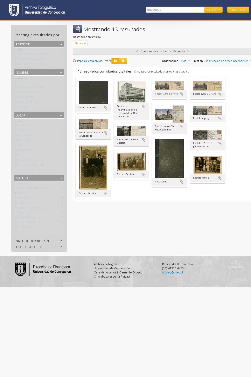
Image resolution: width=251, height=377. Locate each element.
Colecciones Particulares (30, 60)
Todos (19, 50)
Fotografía (21, 198)
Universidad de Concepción (32, 218)
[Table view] (123, 61)
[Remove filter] (85, 43)
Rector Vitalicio (24, 228)
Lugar (20, 115)
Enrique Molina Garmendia (31, 55)
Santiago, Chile (24, 150)
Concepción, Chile (26, 131)
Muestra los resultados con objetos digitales (161, 71)
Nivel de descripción (32, 240)
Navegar (212, 10)
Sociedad (20, 233)
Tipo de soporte (29, 246)
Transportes (22, 213)
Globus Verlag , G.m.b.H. (29, 103)
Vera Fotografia (24, 98)
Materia (22, 177)
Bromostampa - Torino (29, 93)
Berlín (18, 155)
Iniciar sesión (238, 10)
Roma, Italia (22, 141)
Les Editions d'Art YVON (29, 88)
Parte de (23, 44)
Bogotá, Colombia (26, 160)
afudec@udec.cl (172, 272)
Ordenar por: (170, 61)
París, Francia (23, 136)
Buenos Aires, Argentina (29, 165)
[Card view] (115, 61)
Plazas (19, 193)
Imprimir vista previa (88, 61)
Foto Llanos (22, 108)
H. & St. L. (21, 83)
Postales (20, 203)
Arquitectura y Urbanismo (31, 188)
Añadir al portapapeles (106, 108)
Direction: (197, 61)
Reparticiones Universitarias (32, 65)
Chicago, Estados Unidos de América (37, 170)
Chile (18, 146)
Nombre (22, 72)
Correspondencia (25, 223)
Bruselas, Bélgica (25, 126)
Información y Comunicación (32, 208)
